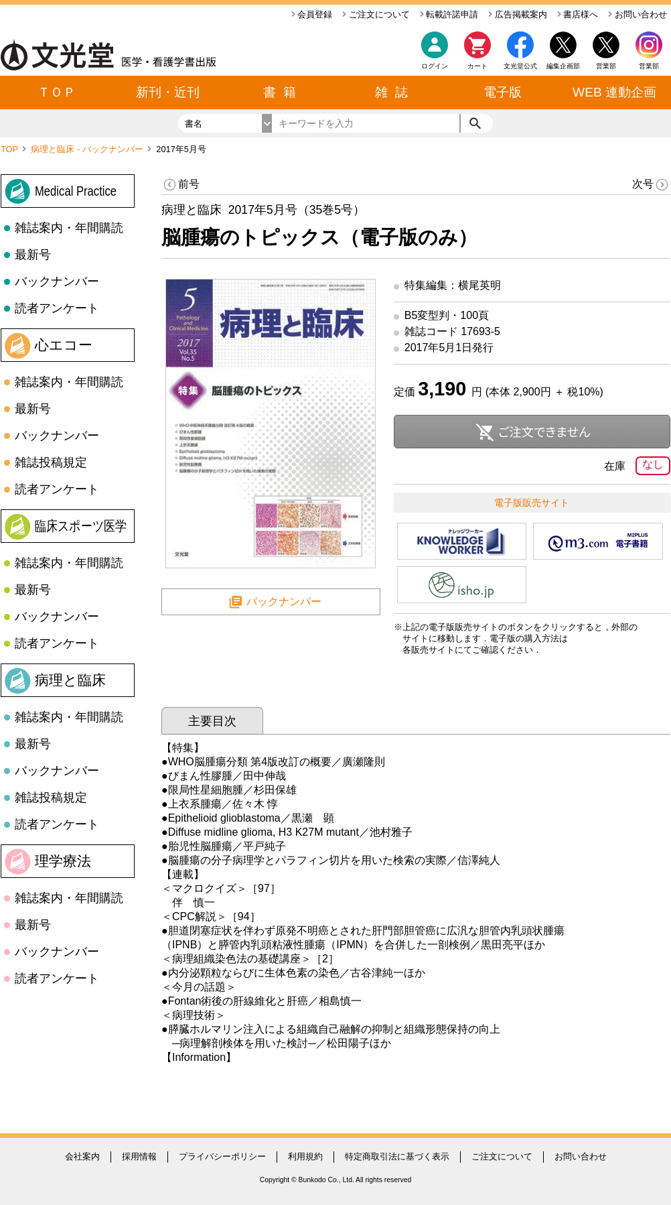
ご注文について (376, 14)
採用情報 (139, 1156)
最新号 (33, 254)
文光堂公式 (520, 66)
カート (477, 54)
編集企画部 (563, 66)
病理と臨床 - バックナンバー (88, 149)
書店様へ (578, 14)
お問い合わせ (637, 14)
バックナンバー (57, 281)
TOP (10, 149)
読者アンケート (57, 308)
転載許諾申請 (449, 14)
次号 (651, 184)
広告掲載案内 (517, 14)
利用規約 (305, 1156)
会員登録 (312, 14)
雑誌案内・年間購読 (69, 228)
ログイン (434, 66)
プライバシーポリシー (222, 1156)
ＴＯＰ (57, 92)
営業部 (649, 66)
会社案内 (82, 1156)
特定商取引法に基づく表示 (397, 1156)
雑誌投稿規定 (51, 462)
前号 (180, 184)
